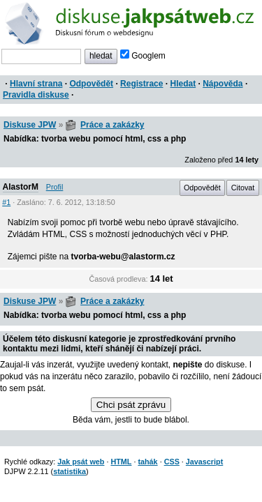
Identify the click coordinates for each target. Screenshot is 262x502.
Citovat (243, 187)
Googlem (143, 56)
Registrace (141, 84)
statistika (69, 471)
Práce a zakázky (112, 125)
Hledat (183, 84)
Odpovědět (91, 84)
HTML (120, 461)
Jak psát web (80, 461)
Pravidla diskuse (36, 95)
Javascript (204, 461)
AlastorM (20, 187)
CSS (172, 461)
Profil (55, 187)
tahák (147, 461)
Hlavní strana (36, 84)
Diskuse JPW (29, 125)
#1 (6, 202)
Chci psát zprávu (131, 405)
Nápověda (222, 84)
